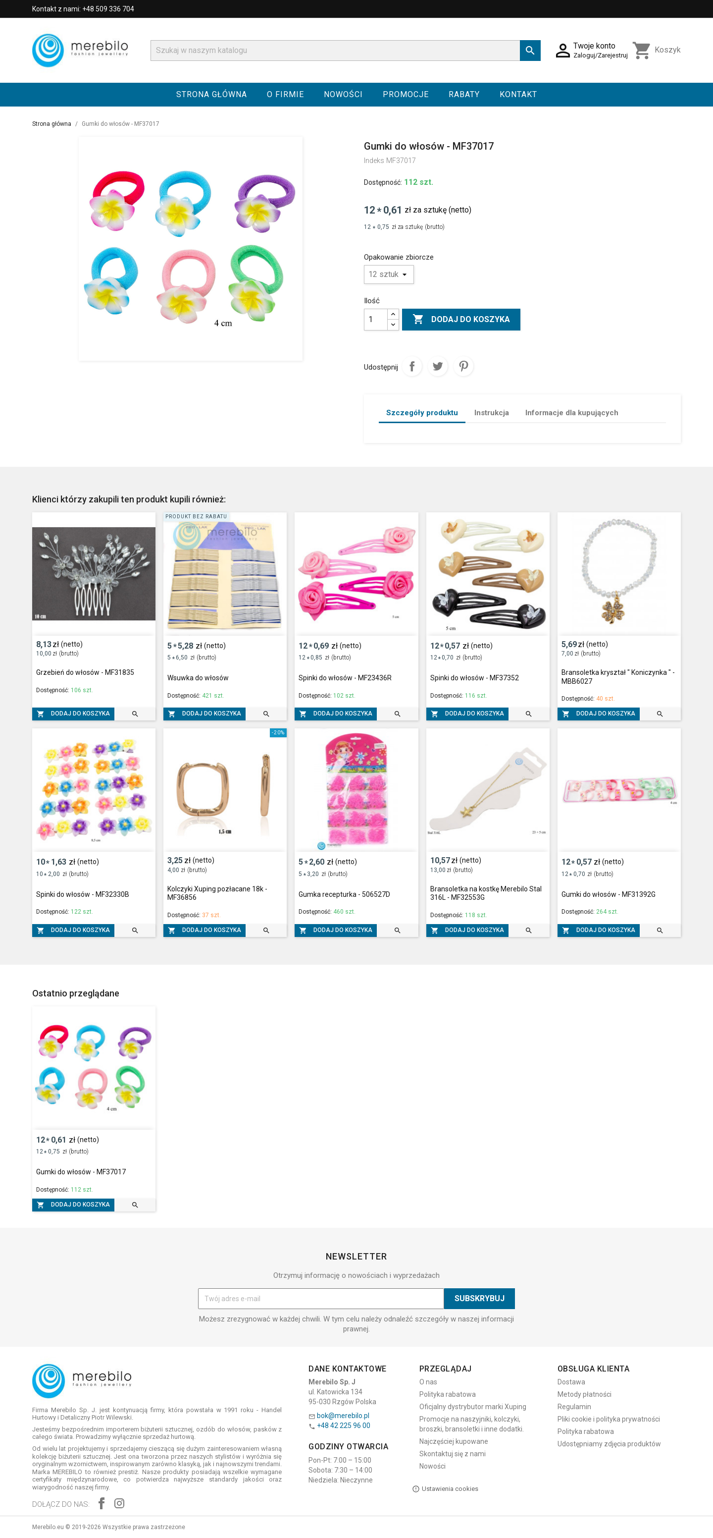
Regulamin (574, 1407)
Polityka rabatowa (447, 1394)
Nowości (343, 94)
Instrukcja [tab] (491, 412)
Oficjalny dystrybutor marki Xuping (472, 1407)
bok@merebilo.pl (343, 1416)
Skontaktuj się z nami (452, 1454)
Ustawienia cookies (445, 1489)
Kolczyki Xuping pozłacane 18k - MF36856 (217, 893)
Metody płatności (584, 1394)
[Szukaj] (346, 50)
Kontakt (518, 94)
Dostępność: (383, 182)
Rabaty (464, 94)
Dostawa (571, 1382)
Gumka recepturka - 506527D (344, 894)
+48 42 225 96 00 (343, 1425)
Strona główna (211, 94)
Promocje (406, 94)
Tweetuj (438, 366)
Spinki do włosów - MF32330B (82, 894)
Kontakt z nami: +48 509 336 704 (83, 9)
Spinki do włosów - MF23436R (345, 678)
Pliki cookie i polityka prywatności (609, 1419)
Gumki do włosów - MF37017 (81, 1172)
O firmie (285, 94)
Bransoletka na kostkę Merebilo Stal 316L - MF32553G (486, 893)
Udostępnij (412, 366)
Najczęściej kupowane (453, 1441)
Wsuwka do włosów (198, 678)
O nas (428, 1382)
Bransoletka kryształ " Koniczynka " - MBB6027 (618, 676)
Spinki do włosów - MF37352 (474, 678)
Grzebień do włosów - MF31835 (85, 672)
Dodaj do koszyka (461, 319)
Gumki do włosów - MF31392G (608, 894)
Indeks (374, 161)
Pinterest (463, 366)
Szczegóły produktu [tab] (422, 412)
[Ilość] (376, 319)
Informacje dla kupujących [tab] (571, 412)
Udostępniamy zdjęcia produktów (609, 1444)
